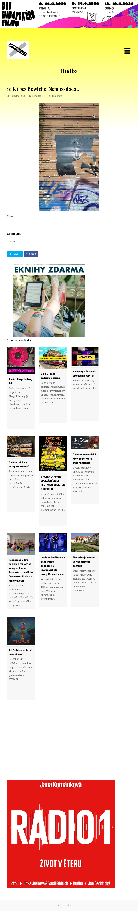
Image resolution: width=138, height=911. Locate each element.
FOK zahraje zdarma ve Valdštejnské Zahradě (84, 561)
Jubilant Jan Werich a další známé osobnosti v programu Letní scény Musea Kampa (53, 566)
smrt (59, 96)
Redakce (36, 96)
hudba (52, 96)
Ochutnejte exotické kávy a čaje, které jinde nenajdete (84, 458)
